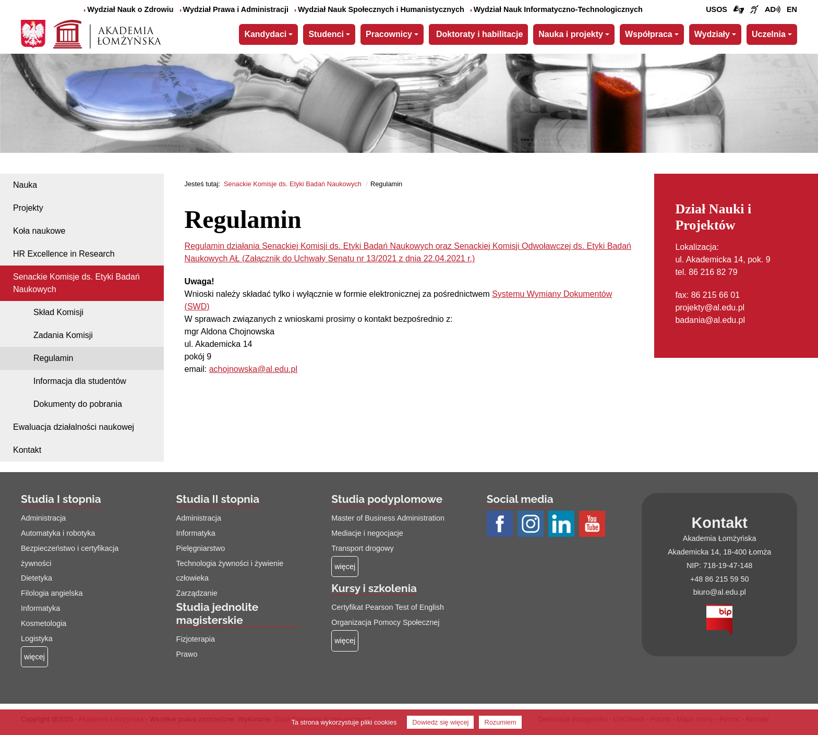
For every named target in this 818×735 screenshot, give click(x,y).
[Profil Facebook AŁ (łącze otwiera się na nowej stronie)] (501, 525)
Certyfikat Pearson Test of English (387, 607)
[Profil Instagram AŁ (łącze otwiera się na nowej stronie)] (532, 525)
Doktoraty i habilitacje (479, 34)
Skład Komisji (58, 312)
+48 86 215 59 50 (719, 579)
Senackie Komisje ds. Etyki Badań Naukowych (76, 283)
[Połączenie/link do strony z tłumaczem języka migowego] (738, 10)
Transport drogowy (362, 548)
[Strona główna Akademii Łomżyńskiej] (107, 33)
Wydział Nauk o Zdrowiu (128, 9)
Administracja (43, 518)
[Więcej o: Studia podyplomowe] (344, 566)
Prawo (187, 654)
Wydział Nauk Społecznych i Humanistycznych (379, 9)
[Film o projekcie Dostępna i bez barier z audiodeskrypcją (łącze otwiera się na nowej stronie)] (772, 10)
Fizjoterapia (195, 639)
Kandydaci (265, 34)
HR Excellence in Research (64, 253)
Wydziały (712, 34)
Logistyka (37, 638)
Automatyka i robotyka (58, 533)
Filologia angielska (51, 593)
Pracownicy (389, 34)
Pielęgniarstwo (200, 548)
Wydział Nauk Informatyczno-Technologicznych (557, 9)
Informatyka (40, 608)
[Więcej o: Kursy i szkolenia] (344, 641)
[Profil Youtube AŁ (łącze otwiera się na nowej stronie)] (593, 525)
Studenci (326, 34)
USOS (716, 9)
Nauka (25, 184)
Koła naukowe (39, 230)
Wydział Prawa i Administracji (234, 9)
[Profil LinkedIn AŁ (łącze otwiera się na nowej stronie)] (562, 525)
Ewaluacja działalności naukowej (73, 427)
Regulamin (53, 358)
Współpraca (648, 34)
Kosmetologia (43, 623)
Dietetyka (36, 578)
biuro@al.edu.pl (719, 592)
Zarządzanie (197, 593)
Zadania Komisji (63, 335)
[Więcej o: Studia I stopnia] (34, 657)
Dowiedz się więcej (440, 722)
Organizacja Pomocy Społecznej (385, 622)
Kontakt (27, 449)
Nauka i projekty (570, 34)
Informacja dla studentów (79, 381)
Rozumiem (500, 722)
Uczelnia (769, 34)
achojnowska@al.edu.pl (253, 369)
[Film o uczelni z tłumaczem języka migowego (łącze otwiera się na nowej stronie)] (754, 10)
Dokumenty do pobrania (77, 404)
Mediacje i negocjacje (367, 533)
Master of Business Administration (387, 518)
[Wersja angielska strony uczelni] (792, 10)
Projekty (28, 207)
